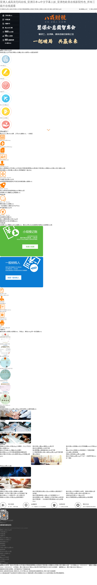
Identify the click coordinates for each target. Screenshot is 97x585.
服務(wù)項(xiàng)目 (6, 530)
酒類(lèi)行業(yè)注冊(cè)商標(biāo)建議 (11, 491)
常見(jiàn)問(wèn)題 (5, 551)
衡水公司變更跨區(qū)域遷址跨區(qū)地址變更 (79, 497)
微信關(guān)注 (84, 9)
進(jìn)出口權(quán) (5, 537)
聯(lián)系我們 (94, 9)
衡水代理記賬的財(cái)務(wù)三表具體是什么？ (46, 495)
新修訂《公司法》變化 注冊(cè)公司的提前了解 (13, 493)
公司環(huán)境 (4, 559)
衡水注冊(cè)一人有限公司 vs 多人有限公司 (12, 495)
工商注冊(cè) (3, 532)
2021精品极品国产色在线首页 (8, 573)
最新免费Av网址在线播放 (35, 573)
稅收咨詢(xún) (4, 541)
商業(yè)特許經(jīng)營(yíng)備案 (75, 454)
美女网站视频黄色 (59, 573)
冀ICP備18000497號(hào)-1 (74, 567)
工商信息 (2, 555)
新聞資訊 (2, 543)
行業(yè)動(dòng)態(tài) (6, 547)
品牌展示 (2, 561)
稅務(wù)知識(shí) (5, 553)
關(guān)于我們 (4, 557)
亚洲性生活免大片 (22, 573)
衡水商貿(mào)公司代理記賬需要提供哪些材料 (13, 452)
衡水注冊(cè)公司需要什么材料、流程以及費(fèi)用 (80, 491)
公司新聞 (2, 545)
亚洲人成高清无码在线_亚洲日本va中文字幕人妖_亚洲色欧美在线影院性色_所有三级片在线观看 (27, 571)
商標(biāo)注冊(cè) (5, 539)
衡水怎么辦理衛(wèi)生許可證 (41, 448)
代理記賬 (2, 533)
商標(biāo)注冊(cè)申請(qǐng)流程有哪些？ (12, 497)
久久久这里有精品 (48, 573)
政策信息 (2, 549)
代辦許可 (2, 535)
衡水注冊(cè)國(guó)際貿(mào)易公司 (43, 446)
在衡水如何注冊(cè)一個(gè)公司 (75, 495)
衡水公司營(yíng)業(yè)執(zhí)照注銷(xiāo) (78, 493)
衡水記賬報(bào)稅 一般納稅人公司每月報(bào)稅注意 (48, 497)
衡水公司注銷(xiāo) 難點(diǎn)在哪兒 (10, 450)
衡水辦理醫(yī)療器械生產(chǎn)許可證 (44, 450)
